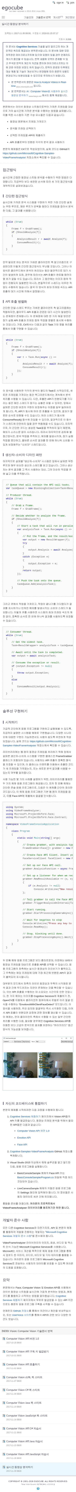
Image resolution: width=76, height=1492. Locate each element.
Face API (22, 1144)
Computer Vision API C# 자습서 (23, 1428)
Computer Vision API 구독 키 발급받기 (27, 1351)
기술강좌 (28, 17)
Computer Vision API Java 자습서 (24, 1441)
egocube (12, 7)
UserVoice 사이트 (21, 1315)
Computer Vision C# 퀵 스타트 (23, 1389)
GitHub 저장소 (21, 1310)
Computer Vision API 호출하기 (23, 1364)
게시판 (58, 17)
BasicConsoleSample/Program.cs (35, 1177)
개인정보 (70, 17)
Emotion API (24, 1137)
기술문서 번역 (43, 17)
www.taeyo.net (35, 96)
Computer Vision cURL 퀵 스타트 (24, 1377)
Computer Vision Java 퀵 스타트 (24, 1402)
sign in (57, 2)
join (70, 2)
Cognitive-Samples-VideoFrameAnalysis (32, 1151)
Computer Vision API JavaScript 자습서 (27, 1454)
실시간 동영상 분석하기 (19, 1466)
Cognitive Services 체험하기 (25, 1116)
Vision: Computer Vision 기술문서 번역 (31, 1330)
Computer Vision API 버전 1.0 (33, 1130)
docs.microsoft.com (24, 87)
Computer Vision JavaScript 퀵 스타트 (27, 1415)
